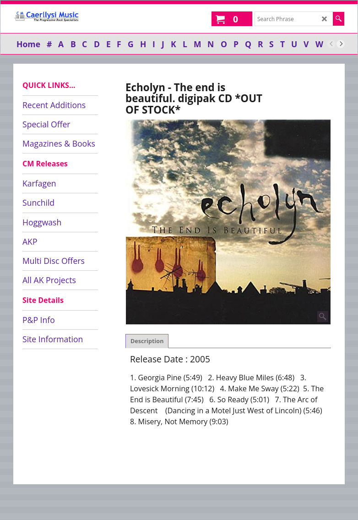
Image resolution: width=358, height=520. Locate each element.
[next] (340, 44)
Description (146, 341)
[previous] (331, 44)
